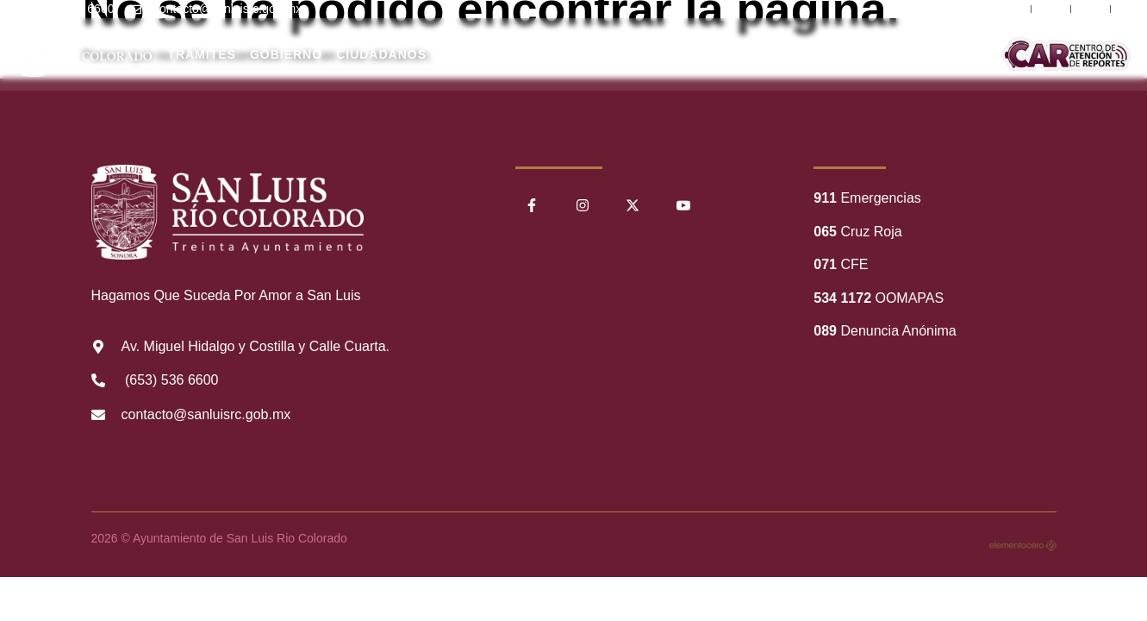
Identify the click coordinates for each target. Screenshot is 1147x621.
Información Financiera (757, 54)
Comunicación (941, 54)
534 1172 (842, 298)
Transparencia (638, 54)
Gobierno (286, 54)
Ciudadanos (381, 54)
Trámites (201, 54)
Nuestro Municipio (476, 54)
